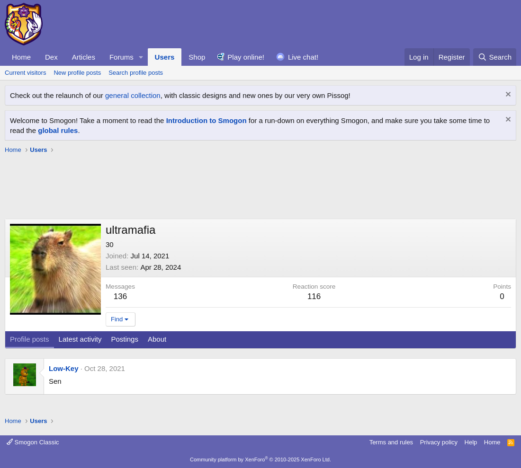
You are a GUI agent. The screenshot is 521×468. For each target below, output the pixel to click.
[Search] (494, 57)
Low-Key (64, 368)
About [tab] (157, 339)
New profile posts (77, 72)
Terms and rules (391, 442)
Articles (83, 57)
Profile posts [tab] (29, 339)
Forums (121, 57)
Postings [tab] (124, 339)
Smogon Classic (33, 442)
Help (471, 442)
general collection (133, 95)
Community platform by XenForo (260, 459)
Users (165, 57)
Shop (197, 57)
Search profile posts (135, 72)
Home (21, 57)
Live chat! (303, 57)
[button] (141, 57)
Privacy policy (439, 442)
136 (120, 296)
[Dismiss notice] (507, 95)
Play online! (245, 57)
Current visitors (25, 72)
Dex (51, 57)
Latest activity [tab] (80, 339)
